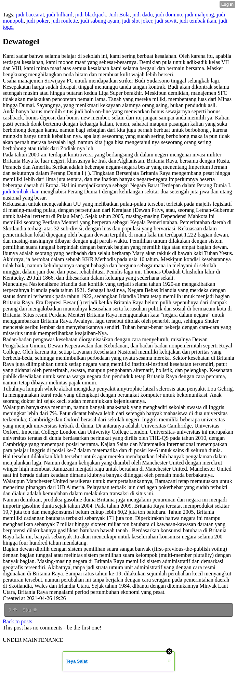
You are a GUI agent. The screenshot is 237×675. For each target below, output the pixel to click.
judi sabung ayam (100, 21)
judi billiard (60, 14)
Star (29, 610)
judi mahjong (199, 14)
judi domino (169, 14)
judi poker (37, 21)
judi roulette (64, 21)
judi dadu (142, 14)
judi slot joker (137, 21)
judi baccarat (30, 14)
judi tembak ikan (197, 21)
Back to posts (17, 621)
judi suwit (166, 21)
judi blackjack (90, 14)
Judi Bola (119, 14)
